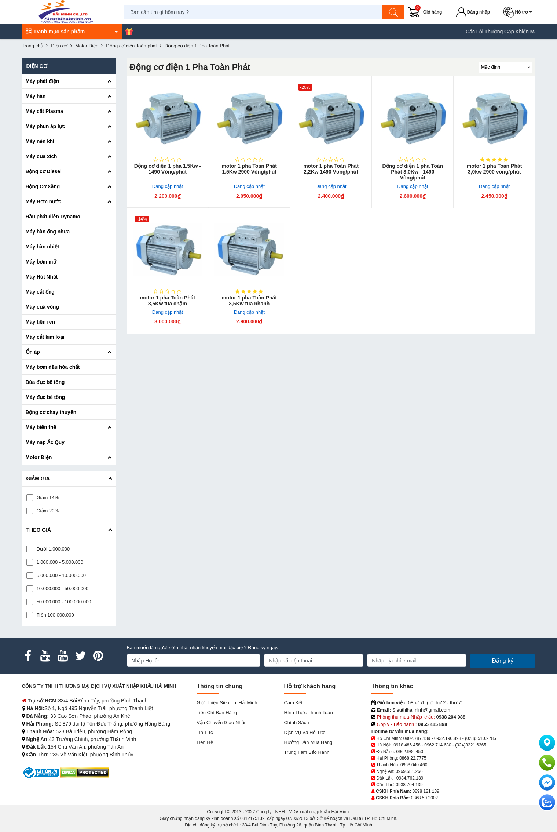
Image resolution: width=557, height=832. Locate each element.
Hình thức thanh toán (308, 712)
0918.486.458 (406, 745)
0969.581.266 (409, 771)
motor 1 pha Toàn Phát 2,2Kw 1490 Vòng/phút (331, 169)
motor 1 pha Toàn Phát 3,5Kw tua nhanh (249, 300)
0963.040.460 (413, 764)
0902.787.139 (416, 738)
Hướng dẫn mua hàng (308, 742)
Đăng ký (502, 661)
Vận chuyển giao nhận (222, 722)
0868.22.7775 (412, 758)
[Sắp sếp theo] (505, 67)
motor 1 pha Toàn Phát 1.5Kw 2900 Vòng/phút (249, 169)
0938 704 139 (409, 784)
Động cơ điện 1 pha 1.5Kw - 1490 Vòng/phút (167, 169)
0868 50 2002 (424, 797)
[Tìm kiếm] (394, 12)
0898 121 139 (426, 791)
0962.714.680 (437, 745)
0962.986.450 (409, 751)
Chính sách (296, 722)
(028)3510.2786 (480, 738)
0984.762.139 (409, 778)
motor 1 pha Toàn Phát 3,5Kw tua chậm (167, 300)
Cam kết (293, 702)
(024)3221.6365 (470, 745)
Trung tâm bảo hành (306, 752)
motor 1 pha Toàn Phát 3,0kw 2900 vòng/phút (494, 169)
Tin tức (205, 732)
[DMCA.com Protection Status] (84, 772)
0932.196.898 (447, 738)
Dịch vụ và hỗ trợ (304, 732)
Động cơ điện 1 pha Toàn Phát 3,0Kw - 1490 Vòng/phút (412, 172)
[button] (519, 12)
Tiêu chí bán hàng (217, 712)
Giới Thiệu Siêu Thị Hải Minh (227, 702)
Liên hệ (205, 742)
